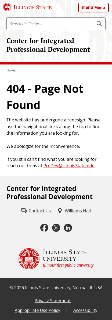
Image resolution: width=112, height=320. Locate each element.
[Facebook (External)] (44, 227)
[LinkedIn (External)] (68, 227)
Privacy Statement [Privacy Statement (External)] (53, 301)
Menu (99, 7)
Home (11, 70)
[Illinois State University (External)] (27, 7)
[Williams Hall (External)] (74, 210)
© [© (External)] (11, 288)
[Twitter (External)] (56, 227)
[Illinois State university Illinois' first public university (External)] (56, 258)
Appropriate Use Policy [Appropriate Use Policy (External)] (37, 310)
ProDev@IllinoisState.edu (69, 166)
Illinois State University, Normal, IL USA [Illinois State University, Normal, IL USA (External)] (64, 288)
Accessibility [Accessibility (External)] (85, 310)
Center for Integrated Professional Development (48, 45)
